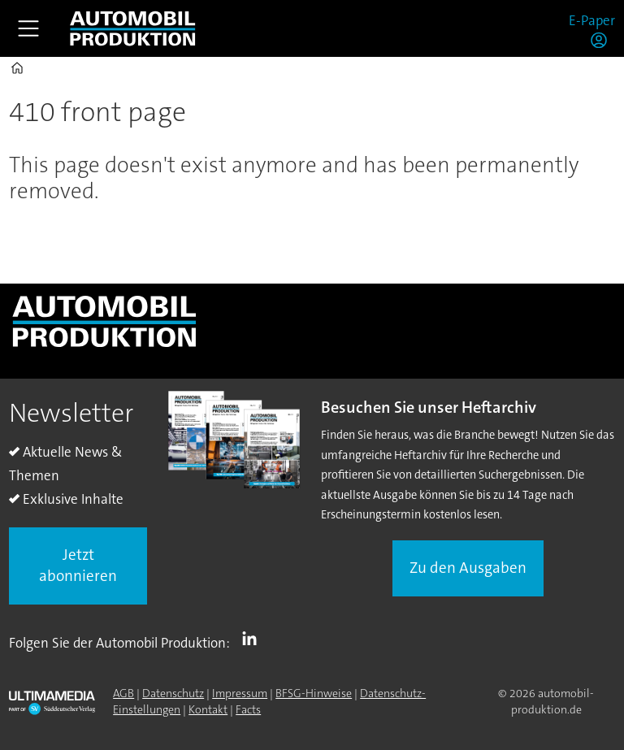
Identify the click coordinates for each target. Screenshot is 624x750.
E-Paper (592, 20)
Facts (248, 709)
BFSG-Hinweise (313, 693)
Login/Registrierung (603, 40)
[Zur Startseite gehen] (132, 28)
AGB (123, 693)
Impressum (239, 693)
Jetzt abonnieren (78, 565)
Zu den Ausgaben (468, 567)
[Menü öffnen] (28, 28)
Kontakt (208, 709)
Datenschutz (173, 693)
